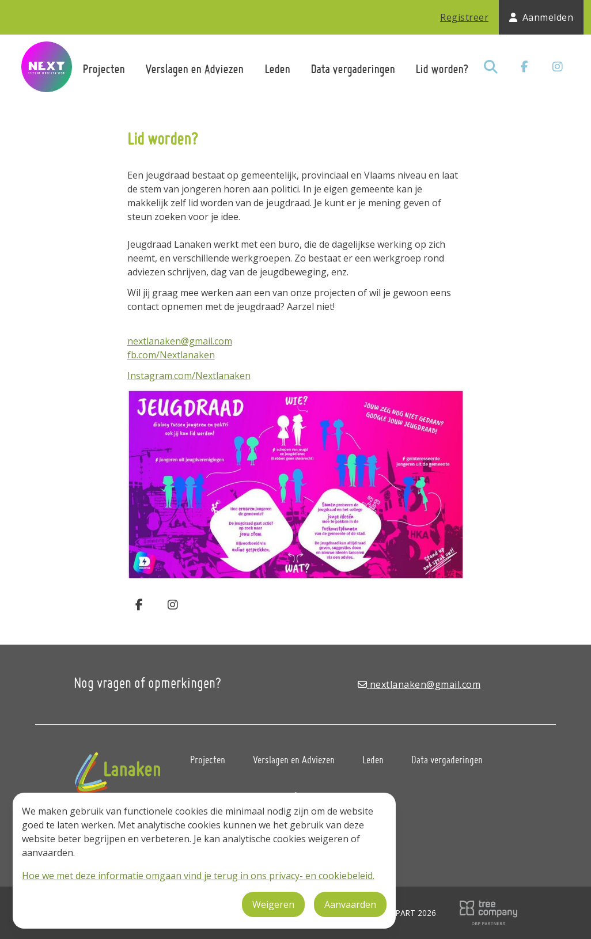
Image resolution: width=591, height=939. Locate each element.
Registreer (464, 17)
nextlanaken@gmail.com (179, 341)
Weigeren (273, 904)
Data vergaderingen (352, 69)
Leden (277, 69)
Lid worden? (441, 69)
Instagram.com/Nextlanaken (189, 375)
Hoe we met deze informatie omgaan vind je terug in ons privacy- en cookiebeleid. (198, 875)
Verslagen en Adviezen (194, 69)
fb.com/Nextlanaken (171, 355)
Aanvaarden (350, 904)
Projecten (103, 69)
